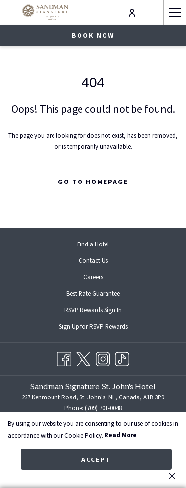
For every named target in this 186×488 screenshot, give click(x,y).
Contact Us (93, 260)
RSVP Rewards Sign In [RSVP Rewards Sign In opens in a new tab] (100, 311)
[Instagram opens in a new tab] (103, 357)
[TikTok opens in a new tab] (122, 357)
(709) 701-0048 (103, 408)
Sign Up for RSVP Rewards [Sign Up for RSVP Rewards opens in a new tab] (101, 327)
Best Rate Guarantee (93, 293)
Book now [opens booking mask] (93, 35)
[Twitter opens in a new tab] (83, 357)
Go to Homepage (93, 181)
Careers (93, 277)
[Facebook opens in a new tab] (64, 357)
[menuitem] (93, 244)
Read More (121, 435)
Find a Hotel (93, 244)
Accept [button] (96, 459)
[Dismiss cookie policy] (172, 476)
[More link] (174, 12)
